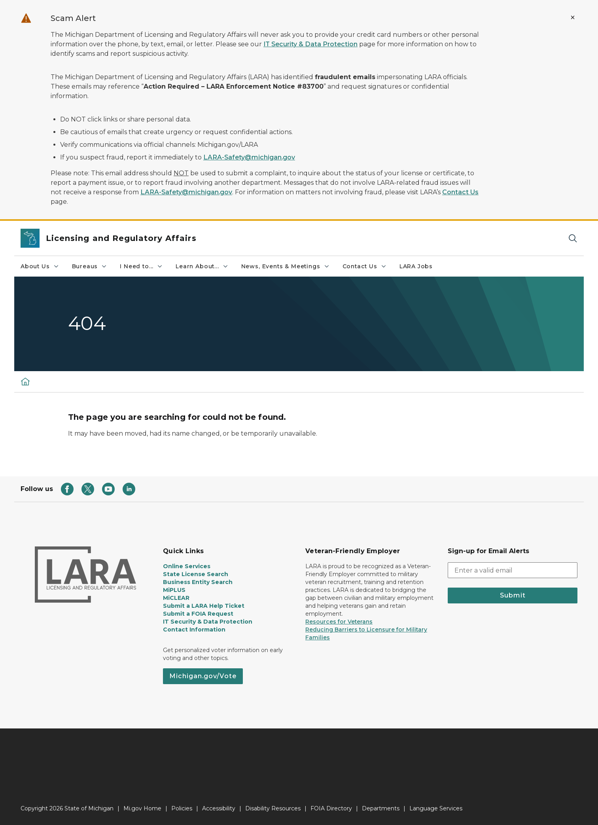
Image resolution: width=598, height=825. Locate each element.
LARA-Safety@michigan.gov (249, 157)
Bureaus (90, 266)
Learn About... (202, 266)
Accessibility (218, 808)
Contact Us (460, 192)
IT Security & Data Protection (310, 44)
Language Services (435, 808)
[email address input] (512, 570)
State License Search (195, 574)
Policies (181, 808)
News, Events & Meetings (285, 266)
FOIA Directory (331, 808)
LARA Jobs (416, 266)
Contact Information (194, 629)
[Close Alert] (573, 17)
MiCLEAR (176, 597)
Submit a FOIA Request (198, 613)
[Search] (572, 238)
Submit (513, 595)
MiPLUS (174, 590)
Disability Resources (273, 808)
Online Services (186, 566)
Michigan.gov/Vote (203, 676)
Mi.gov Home (142, 808)
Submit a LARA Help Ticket (203, 605)
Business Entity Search (198, 582)
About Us (40, 266)
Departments (380, 808)
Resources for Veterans (339, 621)
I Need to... (141, 266)
